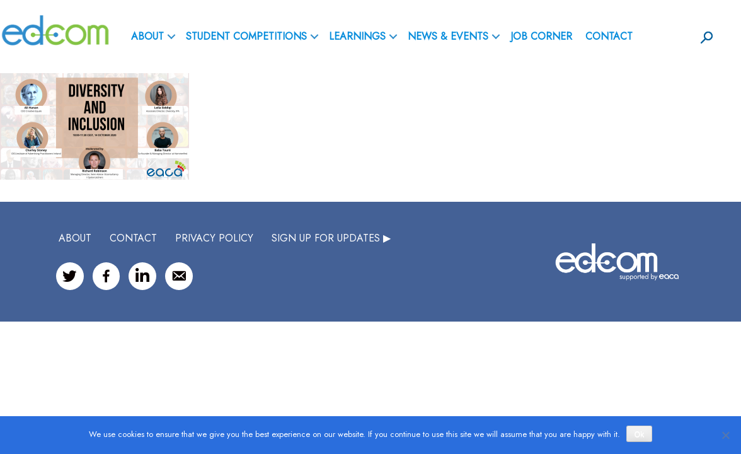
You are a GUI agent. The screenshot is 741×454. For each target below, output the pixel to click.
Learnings (357, 36)
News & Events (448, 36)
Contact (609, 36)
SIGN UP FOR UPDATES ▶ (331, 238)
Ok (639, 434)
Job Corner (541, 36)
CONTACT (133, 238)
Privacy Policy (214, 238)
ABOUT (147, 36)
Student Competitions (246, 36)
